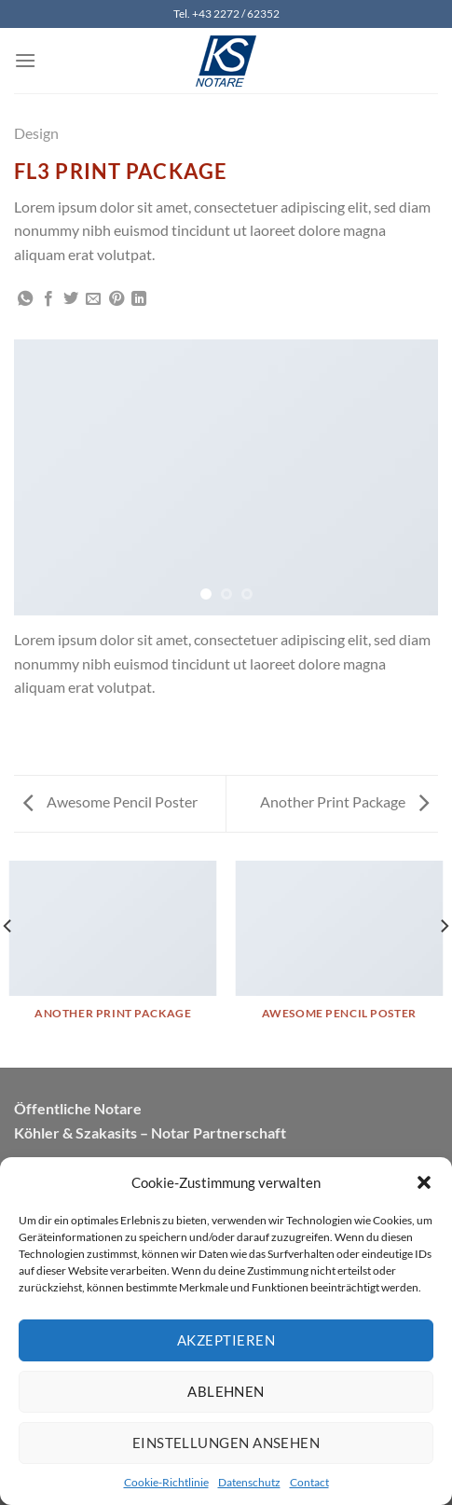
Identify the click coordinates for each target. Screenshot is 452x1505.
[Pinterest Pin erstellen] (116, 299)
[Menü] (25, 60)
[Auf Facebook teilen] (48, 299)
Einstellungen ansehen (226, 1442)
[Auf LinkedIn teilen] (138, 299)
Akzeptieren (226, 1340)
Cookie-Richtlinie (166, 1482)
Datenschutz (249, 1482)
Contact (309, 1482)
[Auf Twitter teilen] (70, 299)
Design (36, 133)
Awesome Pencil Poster (110, 801)
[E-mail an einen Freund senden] (93, 299)
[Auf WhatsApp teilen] (25, 299)
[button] (424, 1182)
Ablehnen (226, 1391)
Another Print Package (344, 801)
